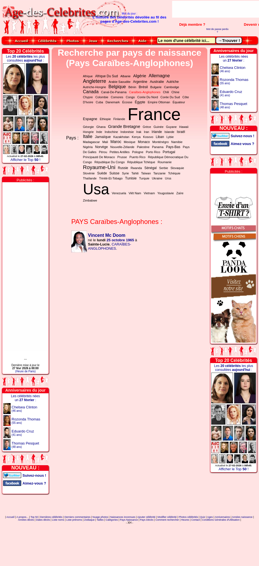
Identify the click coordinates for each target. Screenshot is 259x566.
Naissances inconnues (122, 517)
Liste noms (58, 519)
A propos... (22, 517)
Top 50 (34, 517)
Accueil (10, 517)
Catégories (112, 519)
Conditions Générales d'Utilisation (221, 519)
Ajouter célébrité (146, 517)
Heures (185, 519)
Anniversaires (222, 517)
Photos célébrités (188, 517)
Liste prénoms (74, 519)
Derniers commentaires (78, 517)
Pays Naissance (129, 519)
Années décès (26, 519)
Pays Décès (146, 519)
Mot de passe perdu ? (217, 30)
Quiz (202, 517)
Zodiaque (89, 519)
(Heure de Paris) (25, 371)
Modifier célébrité (167, 517)
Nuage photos (100, 517)
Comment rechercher (167, 519)
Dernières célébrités (51, 517)
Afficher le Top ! (25, 160)
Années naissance (242, 517)
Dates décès (43, 519)
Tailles (100, 519)
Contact (195, 519)
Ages (210, 517)
